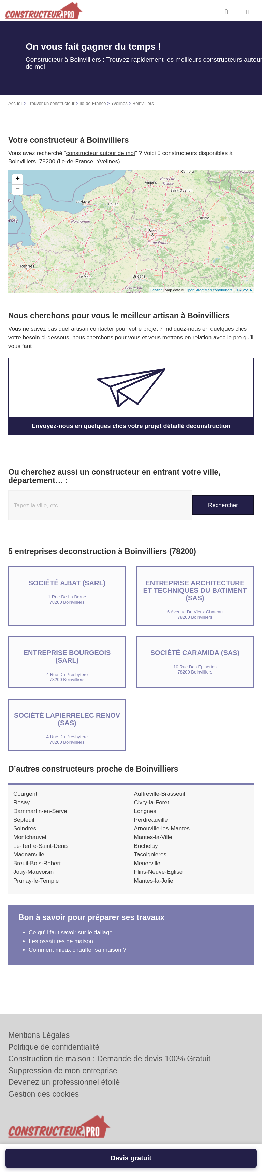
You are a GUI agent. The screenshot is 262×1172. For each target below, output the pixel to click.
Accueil (15, 103)
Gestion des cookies (43, 1094)
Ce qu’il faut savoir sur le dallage (71, 932)
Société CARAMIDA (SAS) (194, 652)
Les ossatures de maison (61, 941)
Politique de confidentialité (53, 1047)
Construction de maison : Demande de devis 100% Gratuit (109, 1058)
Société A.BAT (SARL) (67, 583)
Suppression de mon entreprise (62, 1070)
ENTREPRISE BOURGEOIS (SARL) (67, 656)
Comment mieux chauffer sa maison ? (77, 950)
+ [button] (17, 179)
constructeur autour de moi (100, 153)
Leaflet (156, 290)
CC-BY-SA (243, 290)
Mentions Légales (39, 1035)
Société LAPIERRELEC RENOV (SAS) (67, 719)
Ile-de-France (92, 103)
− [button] (17, 190)
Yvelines (119, 103)
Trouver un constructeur (51, 103)
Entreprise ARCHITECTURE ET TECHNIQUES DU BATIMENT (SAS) (195, 590)
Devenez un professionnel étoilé (64, 1082)
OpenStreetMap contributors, (209, 290)
